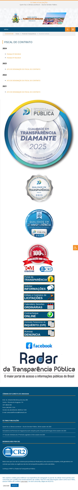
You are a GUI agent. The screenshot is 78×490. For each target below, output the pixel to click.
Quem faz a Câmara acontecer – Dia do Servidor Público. (38, 5)
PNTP (11, 472)
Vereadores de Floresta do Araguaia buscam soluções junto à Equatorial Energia (27, 434)
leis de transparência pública (35, 468)
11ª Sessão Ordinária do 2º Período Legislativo (17, 438)
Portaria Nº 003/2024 (14, 58)
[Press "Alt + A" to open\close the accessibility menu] (75, 247)
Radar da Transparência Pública (25, 472)
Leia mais (24, 481)
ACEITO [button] (14, 485)
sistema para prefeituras (27, 465)
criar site (15, 465)
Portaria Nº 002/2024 (14, 62)
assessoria (49, 465)
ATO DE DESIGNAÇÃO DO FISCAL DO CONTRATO (23, 73)
